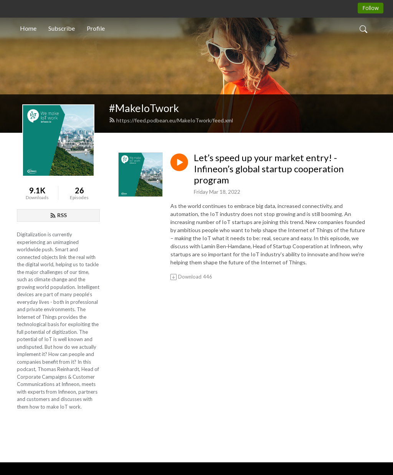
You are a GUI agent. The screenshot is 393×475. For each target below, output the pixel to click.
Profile (96, 28)
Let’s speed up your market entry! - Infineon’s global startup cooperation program (269, 168)
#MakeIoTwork (144, 108)
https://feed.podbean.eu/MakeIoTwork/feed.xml (171, 120)
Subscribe (61, 28)
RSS (58, 215)
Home (28, 28)
